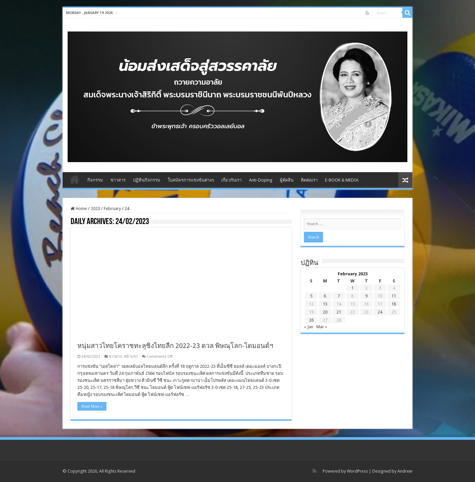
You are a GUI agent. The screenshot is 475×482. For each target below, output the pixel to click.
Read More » (91, 406)
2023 (95, 208)
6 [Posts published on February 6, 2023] (325, 295)
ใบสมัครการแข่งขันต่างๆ (191, 180)
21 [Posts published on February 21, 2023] (338, 312)
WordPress (357, 471)
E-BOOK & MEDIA (342, 180)
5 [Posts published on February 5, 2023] (311, 295)
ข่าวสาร (118, 180)
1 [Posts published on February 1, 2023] (352, 287)
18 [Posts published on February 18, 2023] (393, 303)
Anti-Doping (260, 180)
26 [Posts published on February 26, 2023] (311, 320)
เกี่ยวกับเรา (231, 180)
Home (74, 179)
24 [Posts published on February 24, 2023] (380, 312)
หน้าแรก (131, 356)
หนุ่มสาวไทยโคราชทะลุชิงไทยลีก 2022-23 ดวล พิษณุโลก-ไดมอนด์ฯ (175, 346)
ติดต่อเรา (309, 180)
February (112, 208)
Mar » (321, 326)
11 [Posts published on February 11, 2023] (393, 295)
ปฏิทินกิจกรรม (146, 180)
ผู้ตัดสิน (287, 180)
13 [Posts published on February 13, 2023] (325, 303)
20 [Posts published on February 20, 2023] (325, 312)
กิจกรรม (95, 180)
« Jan (308, 326)
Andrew (404, 471)
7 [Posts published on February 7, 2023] (338, 295)
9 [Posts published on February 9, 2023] (366, 295)
